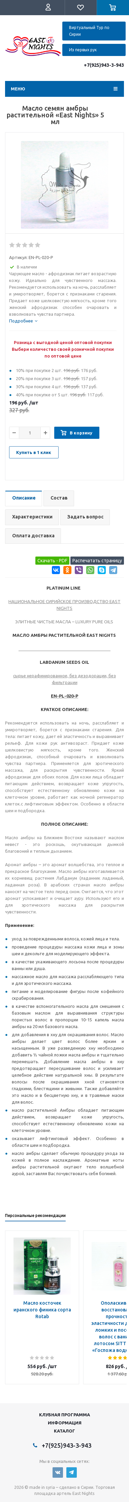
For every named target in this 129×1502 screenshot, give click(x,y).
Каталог (64, 1430)
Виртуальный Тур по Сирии (89, 30)
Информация (65, 1422)
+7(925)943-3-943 (104, 65)
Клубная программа (64, 1414)
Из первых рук (83, 50)
